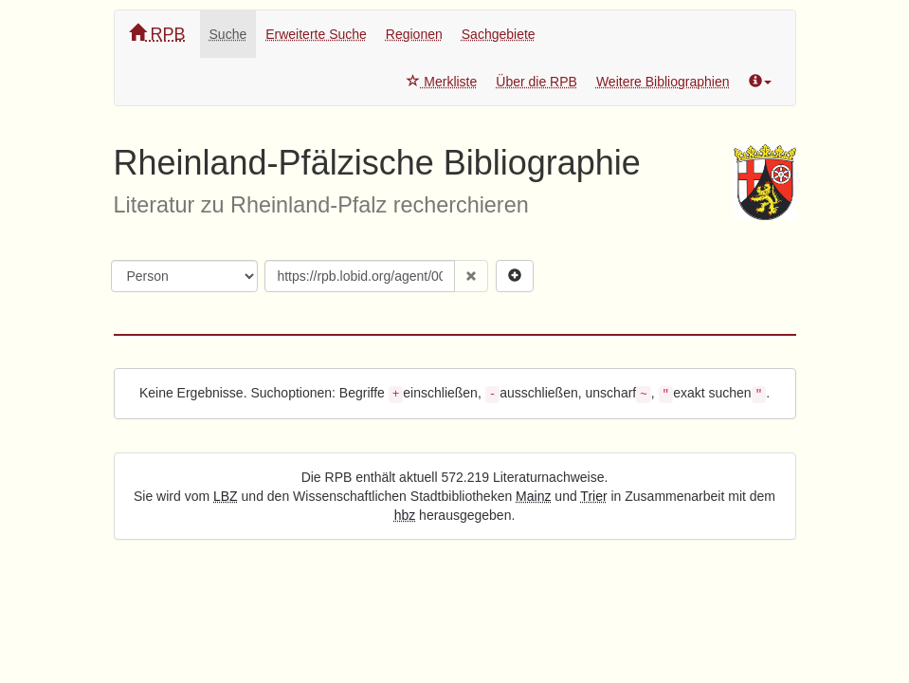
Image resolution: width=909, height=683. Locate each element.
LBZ (225, 496)
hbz (405, 515)
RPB (157, 34)
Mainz (533, 496)
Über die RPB (536, 81)
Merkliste (442, 81)
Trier (593, 496)
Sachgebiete (499, 34)
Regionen (414, 34)
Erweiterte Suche (316, 34)
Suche (228, 34)
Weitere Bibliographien (663, 81)
